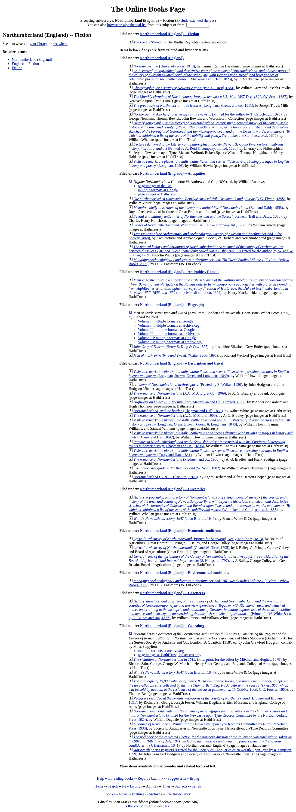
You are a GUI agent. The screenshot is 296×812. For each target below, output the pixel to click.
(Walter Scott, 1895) (175, 355)
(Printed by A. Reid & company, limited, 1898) (206, 146)
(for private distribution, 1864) (211, 286)
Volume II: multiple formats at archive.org (169, 334)
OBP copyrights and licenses (147, 806)
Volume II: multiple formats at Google (166, 329)
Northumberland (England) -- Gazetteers (172, 593)
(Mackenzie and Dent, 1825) (209, 75)
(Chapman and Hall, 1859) (178, 411)
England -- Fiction (25, 64)
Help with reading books (115, 778)
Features (138, 794)
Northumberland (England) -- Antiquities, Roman (179, 272)
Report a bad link (150, 778)
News (123, 794)
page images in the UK (155, 186)
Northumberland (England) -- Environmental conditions (184, 573)
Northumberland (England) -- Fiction (169, 34)
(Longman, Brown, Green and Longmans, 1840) (209, 374)
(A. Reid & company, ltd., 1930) (190, 225)
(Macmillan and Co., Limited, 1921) (189, 402)
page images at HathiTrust (157, 194)
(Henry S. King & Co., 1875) (171, 347)
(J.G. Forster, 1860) (210, 685)
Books (110, 794)
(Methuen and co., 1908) (176, 459)
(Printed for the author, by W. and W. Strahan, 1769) (211, 251)
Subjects (181, 786)
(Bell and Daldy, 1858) (208, 208)
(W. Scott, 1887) (210, 97)
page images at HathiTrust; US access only (169, 655)
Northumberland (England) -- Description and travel (181, 363)
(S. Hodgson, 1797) (209, 558)
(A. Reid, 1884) (183, 88)
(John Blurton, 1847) (174, 518)
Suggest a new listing (183, 778)
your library (38, 44)
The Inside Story (178, 794)
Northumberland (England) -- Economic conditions (180, 530)
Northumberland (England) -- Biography (172, 305)
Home (98, 786)
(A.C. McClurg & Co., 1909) (179, 393)
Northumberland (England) (32, 59)
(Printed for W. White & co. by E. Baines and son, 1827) (210, 609)
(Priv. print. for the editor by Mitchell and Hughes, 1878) (207, 659)
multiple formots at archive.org (161, 651)
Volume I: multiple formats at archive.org (168, 325)
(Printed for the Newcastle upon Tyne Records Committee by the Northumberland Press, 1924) (208, 715)
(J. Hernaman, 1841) (210, 741)
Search (113, 786)
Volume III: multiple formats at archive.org (170, 342)
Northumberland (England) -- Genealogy (172, 626)
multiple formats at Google (158, 190)
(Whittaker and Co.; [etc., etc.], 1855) (209, 129)
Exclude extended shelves (195, 20)
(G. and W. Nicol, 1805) (181, 548)
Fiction (17, 68)
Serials (197, 786)
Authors (152, 786)
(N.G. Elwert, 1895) (209, 199)
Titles (166, 786)
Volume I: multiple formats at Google (165, 321)
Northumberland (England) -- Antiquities (172, 173)
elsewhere (60, 44)
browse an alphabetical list (126, 25)
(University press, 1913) (164, 66)
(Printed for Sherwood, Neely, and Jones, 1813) (198, 539)
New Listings (132, 786)
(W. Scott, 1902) (176, 468)
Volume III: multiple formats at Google (167, 338)
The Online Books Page (148, 9)
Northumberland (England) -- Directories (172, 489)
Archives (155, 794)
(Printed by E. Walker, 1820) (187, 384)
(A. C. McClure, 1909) (175, 415)
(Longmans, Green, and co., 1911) (193, 105)
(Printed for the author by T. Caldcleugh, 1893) (207, 114)
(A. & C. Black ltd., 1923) (165, 477)
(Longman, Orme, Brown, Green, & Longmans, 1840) (209, 422)
